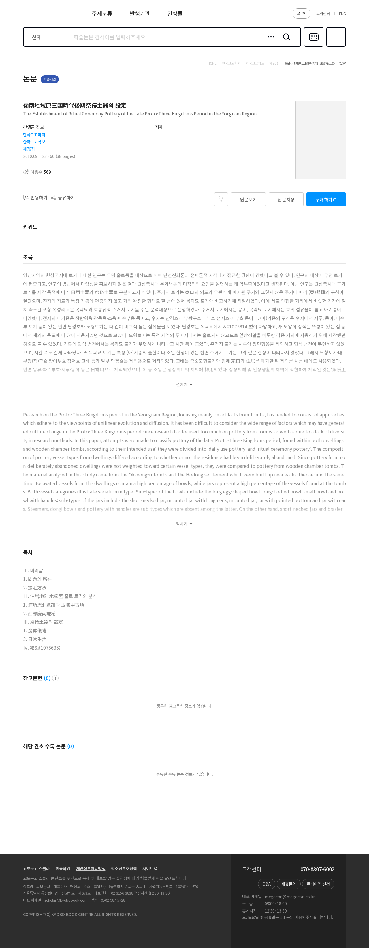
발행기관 (139, 13)
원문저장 (286, 199)
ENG (342, 13)
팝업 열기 (55, 678)
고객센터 (323, 13)
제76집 (29, 149)
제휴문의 (288, 884)
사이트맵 (149, 868)
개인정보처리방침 (91, 868)
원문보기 (248, 199)
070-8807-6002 (317, 869)
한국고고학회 (34, 134)
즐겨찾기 (335, 46)
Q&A (267, 884)
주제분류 (102, 13)
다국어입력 (313, 46)
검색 (285, 41)
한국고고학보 (34, 142)
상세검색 (269, 41)
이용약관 (63, 868)
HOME (212, 63)
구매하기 (323, 199)
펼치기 (181, 384)
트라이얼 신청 (318, 884)
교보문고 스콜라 (36, 868)
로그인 (301, 13)
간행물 (174, 13)
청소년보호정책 (124, 868)
